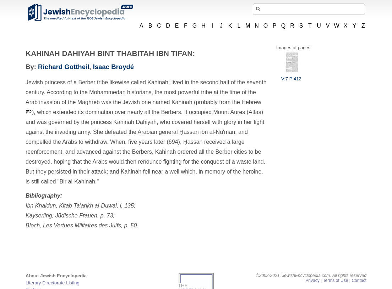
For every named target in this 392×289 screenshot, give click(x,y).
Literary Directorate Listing (53, 282)
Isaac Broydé (113, 66)
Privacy (312, 280)
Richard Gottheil (63, 66)
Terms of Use (335, 280)
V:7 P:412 (291, 76)
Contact (359, 280)
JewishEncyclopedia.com (80, 12)
